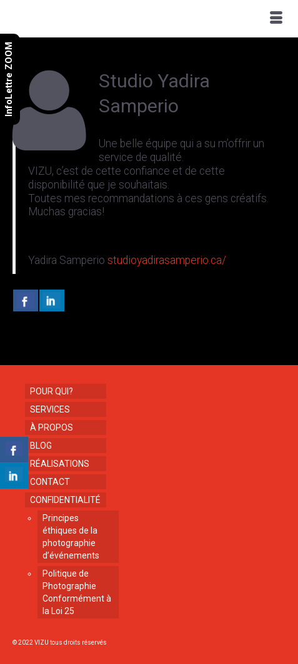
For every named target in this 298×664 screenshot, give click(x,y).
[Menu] (276, 18)
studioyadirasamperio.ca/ (165, 260)
